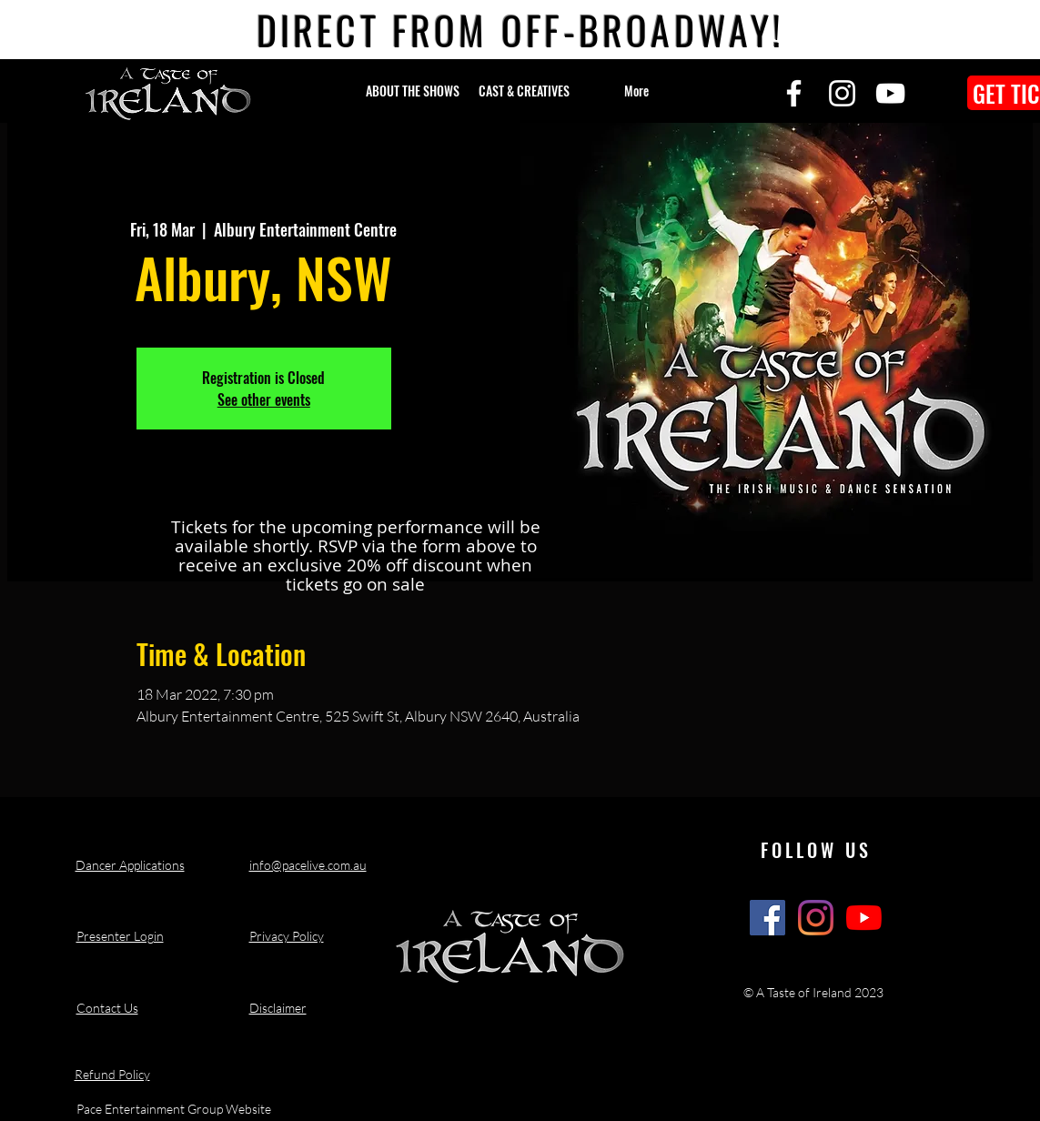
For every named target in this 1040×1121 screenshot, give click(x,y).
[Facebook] (794, 93)
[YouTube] (890, 93)
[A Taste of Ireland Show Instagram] (815, 917)
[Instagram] (842, 93)
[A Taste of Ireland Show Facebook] (767, 917)
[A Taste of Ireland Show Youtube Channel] (864, 917)
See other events (263, 399)
